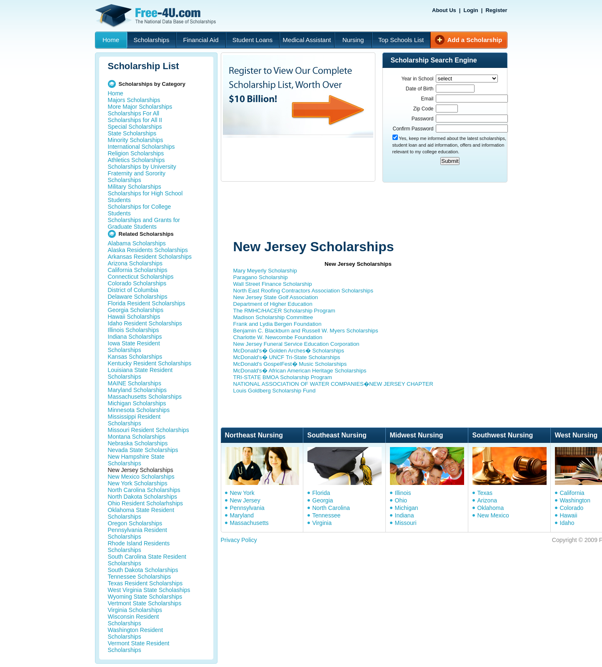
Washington (575, 500)
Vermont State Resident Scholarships (139, 646)
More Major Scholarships (140, 106)
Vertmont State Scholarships (145, 603)
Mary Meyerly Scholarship (265, 270)
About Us (444, 10)
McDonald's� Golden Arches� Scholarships (288, 350)
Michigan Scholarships (137, 403)
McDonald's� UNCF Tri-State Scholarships (286, 357)
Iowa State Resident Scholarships (134, 346)
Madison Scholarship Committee (273, 317)
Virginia (322, 523)
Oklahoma (490, 508)
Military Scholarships (134, 186)
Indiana (404, 515)
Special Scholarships (135, 126)
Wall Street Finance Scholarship (272, 284)
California (572, 493)
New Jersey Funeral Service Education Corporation (296, 344)
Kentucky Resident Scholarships (150, 363)
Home (110, 39)
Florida (321, 493)
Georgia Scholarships (136, 310)
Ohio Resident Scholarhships (145, 503)
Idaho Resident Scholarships (145, 323)
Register (496, 10)
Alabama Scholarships (137, 243)
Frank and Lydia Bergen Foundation (277, 324)
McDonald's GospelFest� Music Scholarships (290, 364)
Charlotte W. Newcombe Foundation (277, 337)
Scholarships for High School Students (145, 196)
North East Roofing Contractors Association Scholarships (303, 290)
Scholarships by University (142, 166)
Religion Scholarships (136, 153)
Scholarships (152, 39)
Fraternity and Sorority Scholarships (137, 176)
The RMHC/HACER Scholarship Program (284, 310)
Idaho (567, 523)
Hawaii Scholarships (134, 316)
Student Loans (252, 39)
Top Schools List (401, 39)
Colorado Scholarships (137, 283)
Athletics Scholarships (136, 160)
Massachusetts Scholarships (145, 396)
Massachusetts (249, 523)
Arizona (487, 500)
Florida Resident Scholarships (146, 303)
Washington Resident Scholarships (135, 633)
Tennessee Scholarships (139, 576)
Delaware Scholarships (137, 296)
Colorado (572, 508)
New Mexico (493, 515)
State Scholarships (132, 133)
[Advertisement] (378, 211)
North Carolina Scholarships (144, 490)
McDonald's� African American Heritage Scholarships (300, 370)
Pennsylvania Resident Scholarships (137, 533)
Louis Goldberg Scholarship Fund (274, 390)
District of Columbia (133, 290)
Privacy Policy (239, 540)
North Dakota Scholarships (142, 496)
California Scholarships (137, 270)
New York (242, 493)
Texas (485, 493)
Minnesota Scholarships (139, 410)
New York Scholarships (137, 483)
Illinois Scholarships (133, 330)
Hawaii (568, 515)
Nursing (353, 39)
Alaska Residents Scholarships (148, 250)
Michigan (406, 508)
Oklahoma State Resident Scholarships (141, 513)
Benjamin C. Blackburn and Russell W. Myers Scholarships (305, 330)
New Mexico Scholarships (141, 476)
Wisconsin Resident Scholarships (133, 620)
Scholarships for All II (135, 120)
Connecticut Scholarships (141, 276)
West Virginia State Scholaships (149, 590)
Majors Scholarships (134, 100)
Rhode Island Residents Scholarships (139, 546)
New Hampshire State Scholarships (136, 460)
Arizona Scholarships (135, 263)
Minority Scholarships (135, 140)
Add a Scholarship (474, 39)
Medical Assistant (307, 39)
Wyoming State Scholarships (145, 596)
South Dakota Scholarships (143, 570)
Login (470, 10)
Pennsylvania (247, 508)
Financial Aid (200, 39)
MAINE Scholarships (134, 383)
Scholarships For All (134, 113)
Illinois (403, 493)
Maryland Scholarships (137, 390)
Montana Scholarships (137, 436)
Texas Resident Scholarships (145, 583)
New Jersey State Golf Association (275, 297)
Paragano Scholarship (260, 277)
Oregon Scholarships (135, 523)
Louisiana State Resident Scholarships (140, 373)
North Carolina (331, 508)
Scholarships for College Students (139, 210)
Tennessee (326, 515)
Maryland (242, 515)
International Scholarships (141, 146)
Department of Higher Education (272, 304)
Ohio (401, 500)
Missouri (406, 523)
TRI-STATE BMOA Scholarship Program (282, 377)
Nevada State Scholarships (143, 450)
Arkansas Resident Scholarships (150, 256)
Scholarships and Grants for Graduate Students (144, 223)
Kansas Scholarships (135, 356)
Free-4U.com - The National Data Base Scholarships (156, 15)
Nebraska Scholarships (138, 443)
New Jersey (245, 500)
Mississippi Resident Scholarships (134, 420)
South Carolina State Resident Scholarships (147, 560)
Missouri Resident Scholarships (148, 430)
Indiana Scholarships (135, 336)
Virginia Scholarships (135, 610)
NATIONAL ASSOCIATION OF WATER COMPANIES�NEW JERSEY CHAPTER (333, 384)
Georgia (322, 500)
